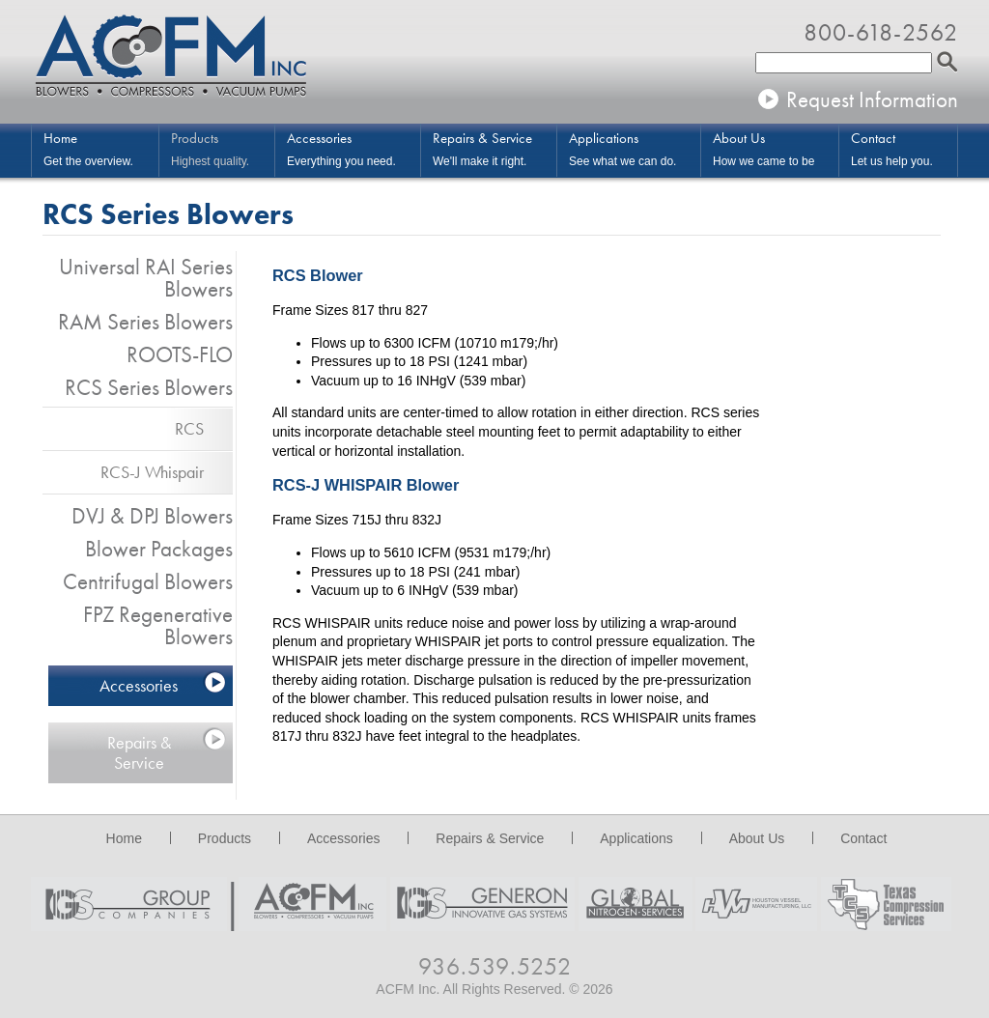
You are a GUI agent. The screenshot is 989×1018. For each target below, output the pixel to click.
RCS (189, 428)
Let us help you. (904, 148)
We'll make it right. (494, 148)
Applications (636, 838)
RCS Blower (317, 275)
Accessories (138, 685)
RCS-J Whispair (152, 472)
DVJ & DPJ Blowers (152, 515)
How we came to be (775, 148)
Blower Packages (159, 548)
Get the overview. (100, 148)
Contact (863, 838)
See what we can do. (634, 148)
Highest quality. (222, 148)
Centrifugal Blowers (148, 581)
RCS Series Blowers (149, 387)
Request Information (872, 99)
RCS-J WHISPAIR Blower (365, 485)
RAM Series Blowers (145, 321)
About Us (757, 838)
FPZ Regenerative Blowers (158, 625)
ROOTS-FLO (180, 354)
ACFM (171, 57)
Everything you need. (353, 148)
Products (224, 838)
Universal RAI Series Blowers (146, 277)
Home (124, 838)
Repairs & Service (139, 752)
